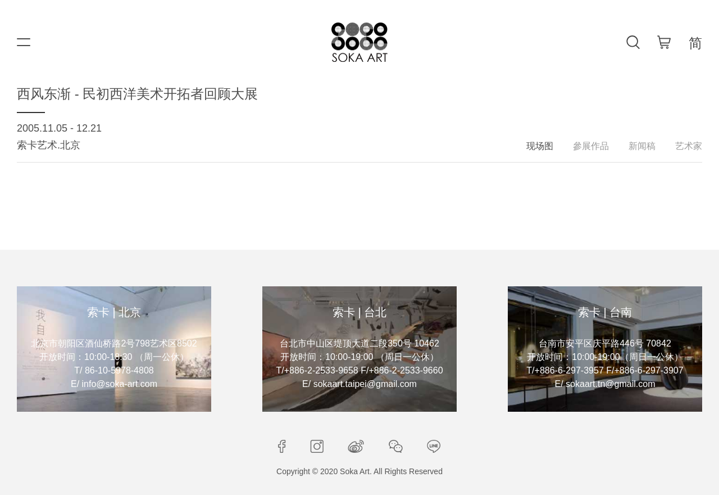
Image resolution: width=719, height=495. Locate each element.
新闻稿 (642, 146)
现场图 (539, 146)
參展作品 (591, 146)
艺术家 (688, 146)
